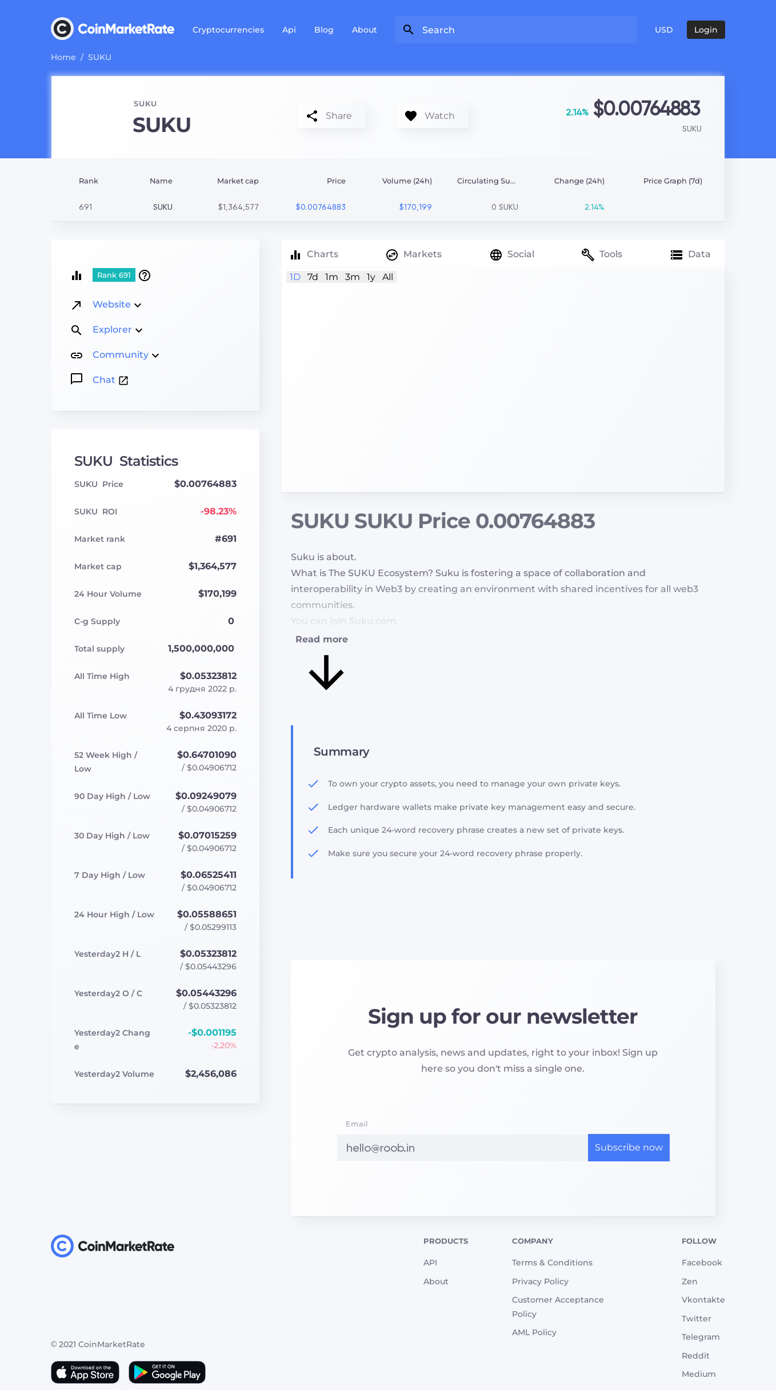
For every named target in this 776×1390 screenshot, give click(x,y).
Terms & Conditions (552, 1262)
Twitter (696, 1318)
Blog (324, 30)
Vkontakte (703, 1300)
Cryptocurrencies (228, 30)
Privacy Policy (540, 1281)
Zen (690, 1281)
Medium (699, 1374)
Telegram (701, 1337)
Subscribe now (629, 1147)
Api (289, 30)
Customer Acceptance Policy (558, 1307)
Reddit (696, 1356)
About (364, 30)
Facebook (702, 1262)
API (430, 1262)
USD (664, 30)
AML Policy (534, 1332)
